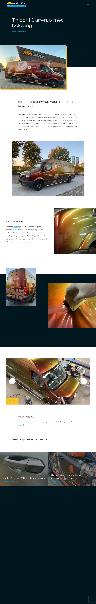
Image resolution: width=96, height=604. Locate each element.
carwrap (16, 227)
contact (21, 425)
